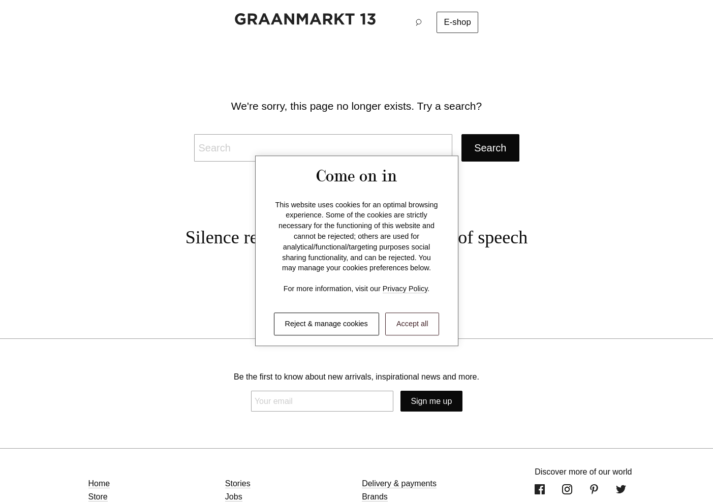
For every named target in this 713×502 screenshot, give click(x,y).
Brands (375, 496)
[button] (421, 22)
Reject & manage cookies (326, 324)
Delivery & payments (399, 483)
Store (98, 496)
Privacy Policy (405, 289)
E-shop (457, 22)
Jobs (233, 496)
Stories (238, 483)
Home (99, 483)
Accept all (412, 324)
